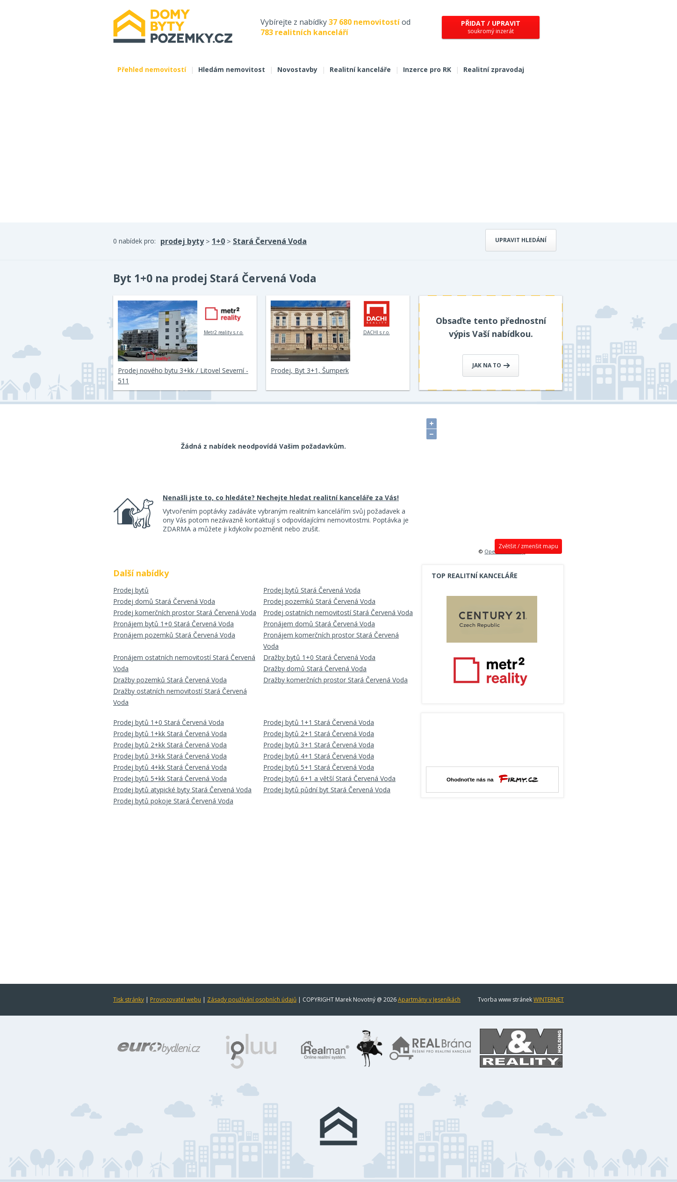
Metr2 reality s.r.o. (223, 318)
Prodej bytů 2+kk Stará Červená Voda (170, 744)
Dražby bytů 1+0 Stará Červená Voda (319, 657)
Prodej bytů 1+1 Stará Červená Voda (318, 722)
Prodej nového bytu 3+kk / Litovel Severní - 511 (183, 375)
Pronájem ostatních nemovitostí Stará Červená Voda (184, 663)
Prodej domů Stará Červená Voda (164, 601)
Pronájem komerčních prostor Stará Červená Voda (331, 640)
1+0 (218, 241)
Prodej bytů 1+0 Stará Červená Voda (168, 722)
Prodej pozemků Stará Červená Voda (319, 601)
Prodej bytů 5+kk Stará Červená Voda (170, 778)
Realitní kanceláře (360, 69)
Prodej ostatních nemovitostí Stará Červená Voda (338, 612)
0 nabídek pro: (134, 240)
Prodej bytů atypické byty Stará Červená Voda (182, 789)
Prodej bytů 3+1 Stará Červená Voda (318, 744)
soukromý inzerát (490, 27)
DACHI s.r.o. (376, 318)
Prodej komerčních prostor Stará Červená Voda (184, 612)
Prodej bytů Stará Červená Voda (311, 590)
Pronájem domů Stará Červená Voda (319, 623)
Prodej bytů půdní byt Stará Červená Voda (326, 789)
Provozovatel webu (175, 999)
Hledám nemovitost (231, 69)
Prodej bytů (131, 590)
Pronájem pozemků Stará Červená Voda (174, 634)
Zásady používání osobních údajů (251, 999)
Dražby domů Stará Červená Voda (315, 668)
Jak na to (491, 365)
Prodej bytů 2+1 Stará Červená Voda (318, 733)
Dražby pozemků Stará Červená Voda (170, 679)
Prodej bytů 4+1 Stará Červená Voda (318, 756)
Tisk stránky (128, 999)
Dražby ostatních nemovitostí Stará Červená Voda (180, 697)
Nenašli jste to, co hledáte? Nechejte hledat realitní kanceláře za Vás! (281, 497)
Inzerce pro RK (427, 69)
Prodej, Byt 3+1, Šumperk (310, 370)
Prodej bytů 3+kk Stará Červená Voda (170, 756)
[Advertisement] (338, 152)
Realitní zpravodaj (493, 69)
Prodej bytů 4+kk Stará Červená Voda (170, 767)
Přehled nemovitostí (151, 69)
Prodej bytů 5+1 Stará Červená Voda (318, 767)
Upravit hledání (521, 240)
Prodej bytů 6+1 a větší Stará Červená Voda (329, 778)
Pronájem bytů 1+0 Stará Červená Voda (173, 623)
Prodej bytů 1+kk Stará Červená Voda (170, 733)
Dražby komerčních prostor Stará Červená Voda (335, 679)
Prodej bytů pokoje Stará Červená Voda (173, 800)
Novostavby (297, 69)
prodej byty (182, 241)
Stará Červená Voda (270, 241)
